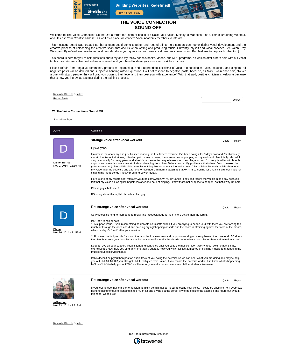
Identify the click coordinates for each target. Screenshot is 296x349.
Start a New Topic (63, 119)
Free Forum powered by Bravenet (148, 333)
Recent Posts (60, 98)
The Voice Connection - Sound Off (77, 111)
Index (80, 94)
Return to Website (63, 94)
